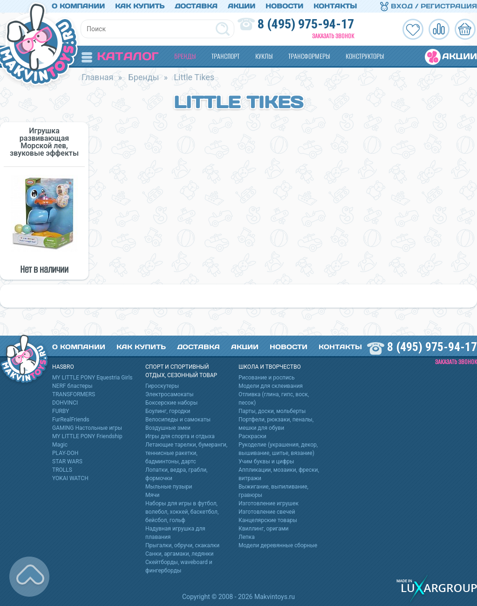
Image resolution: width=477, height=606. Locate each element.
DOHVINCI (65, 402)
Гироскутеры (162, 386)
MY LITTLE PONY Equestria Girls (92, 377)
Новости (284, 6)
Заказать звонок (333, 36)
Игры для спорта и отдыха (180, 436)
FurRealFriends (70, 419)
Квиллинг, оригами (263, 528)
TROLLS (62, 470)
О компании (78, 6)
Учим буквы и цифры (266, 461)
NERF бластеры (72, 386)
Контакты (335, 6)
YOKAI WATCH (70, 478)
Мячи (152, 495)
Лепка (246, 537)
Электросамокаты (169, 394)
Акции (241, 6)
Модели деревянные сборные (277, 545)
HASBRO (63, 367)
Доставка (196, 6)
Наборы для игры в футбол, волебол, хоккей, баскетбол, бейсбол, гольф (181, 511)
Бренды (185, 56)
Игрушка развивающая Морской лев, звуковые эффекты (44, 142)
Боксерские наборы (171, 402)
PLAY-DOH (65, 453)
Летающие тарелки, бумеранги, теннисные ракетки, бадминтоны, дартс (186, 453)
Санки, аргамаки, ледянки (179, 554)
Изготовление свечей (266, 512)
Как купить (139, 6)
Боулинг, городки (168, 411)
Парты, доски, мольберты (272, 411)
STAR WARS (67, 461)
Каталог (120, 56)
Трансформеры (309, 56)
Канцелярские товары (267, 520)
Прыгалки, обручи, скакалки (182, 545)
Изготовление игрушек (268, 503)
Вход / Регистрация (428, 6)
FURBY (60, 411)
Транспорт (225, 56)
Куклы (264, 56)
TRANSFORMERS (73, 394)
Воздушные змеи (168, 428)
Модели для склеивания (270, 386)
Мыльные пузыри (168, 486)
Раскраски (252, 436)
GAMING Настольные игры (87, 428)
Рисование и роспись (266, 377)
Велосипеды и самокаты (178, 419)
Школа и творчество (269, 367)
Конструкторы (365, 56)
